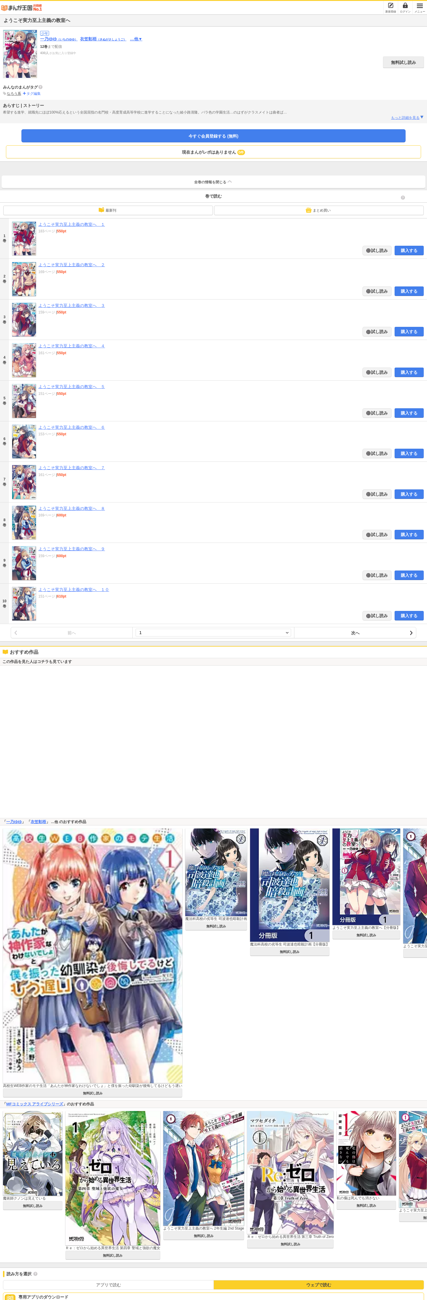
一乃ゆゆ (59, 39)
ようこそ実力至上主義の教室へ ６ (71, 427)
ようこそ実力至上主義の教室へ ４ (71, 345)
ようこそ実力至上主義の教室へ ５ (71, 386)
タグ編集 (33, 94)
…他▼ (136, 39)
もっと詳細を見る (407, 117)
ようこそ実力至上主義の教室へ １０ (73, 589)
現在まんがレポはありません (213, 152)
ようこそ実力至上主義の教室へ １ (71, 224)
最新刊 (107, 210)
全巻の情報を (213, 181)
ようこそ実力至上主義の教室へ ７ (71, 467)
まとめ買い (318, 210)
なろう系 (14, 94)
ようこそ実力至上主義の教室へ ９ (71, 548)
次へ (355, 633)
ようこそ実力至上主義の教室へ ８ (71, 508)
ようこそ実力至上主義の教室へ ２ (71, 264)
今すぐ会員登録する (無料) (213, 136)
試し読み (379, 250)
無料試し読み (403, 62)
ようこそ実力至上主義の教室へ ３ (71, 305)
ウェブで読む (318, 1284)
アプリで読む (108, 1284)
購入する (409, 250)
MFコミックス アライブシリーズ (34, 1104)
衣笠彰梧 (103, 39)
